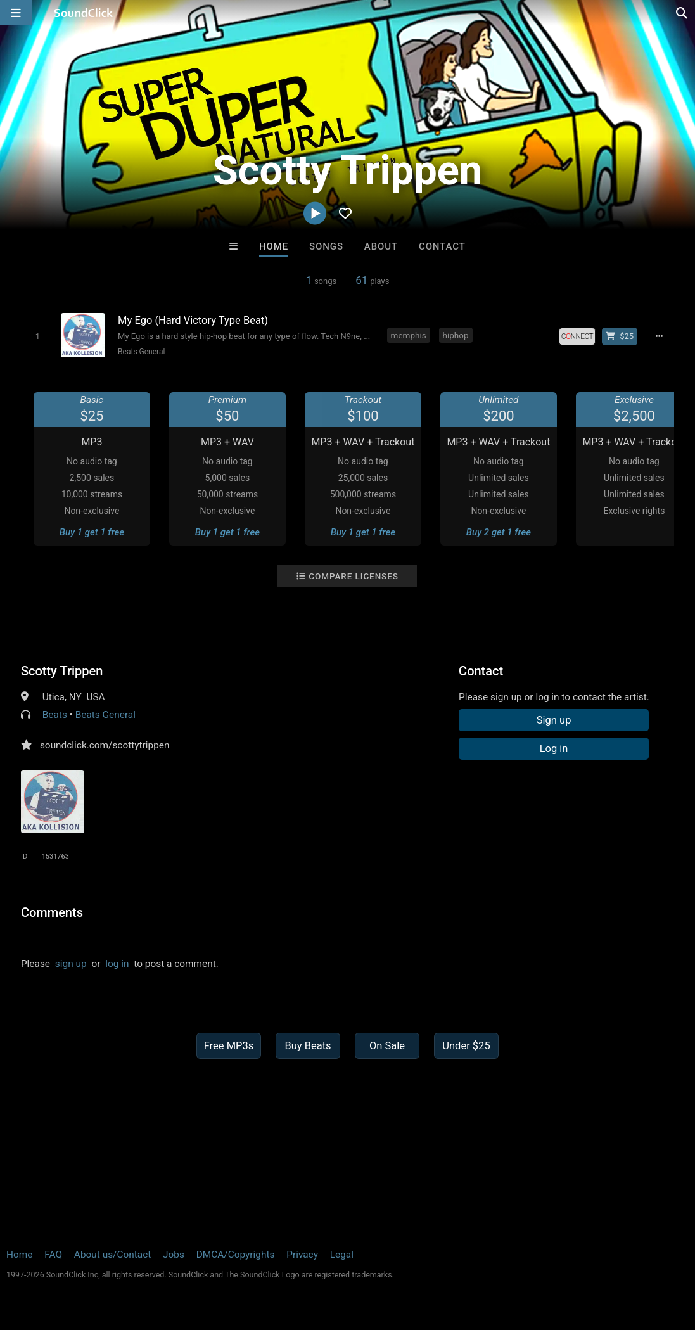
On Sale (387, 1046)
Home (273, 246)
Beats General (141, 351)
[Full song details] (659, 336)
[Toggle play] (37, 336)
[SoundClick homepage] (83, 12)
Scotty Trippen (62, 671)
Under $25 (466, 1046)
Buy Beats (307, 1046)
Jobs (173, 1254)
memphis (408, 335)
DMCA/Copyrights (235, 1254)
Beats (54, 714)
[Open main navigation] (16, 12)
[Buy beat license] (619, 336)
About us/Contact (112, 1254)
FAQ (53, 1254)
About (381, 246)
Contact (442, 246)
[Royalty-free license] (577, 336)
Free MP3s (229, 1046)
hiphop (456, 335)
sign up (71, 963)
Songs (326, 246)
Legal (342, 1254)
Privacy (302, 1254)
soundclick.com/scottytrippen (105, 745)
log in (117, 963)
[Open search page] (682, 12)
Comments (52, 912)
